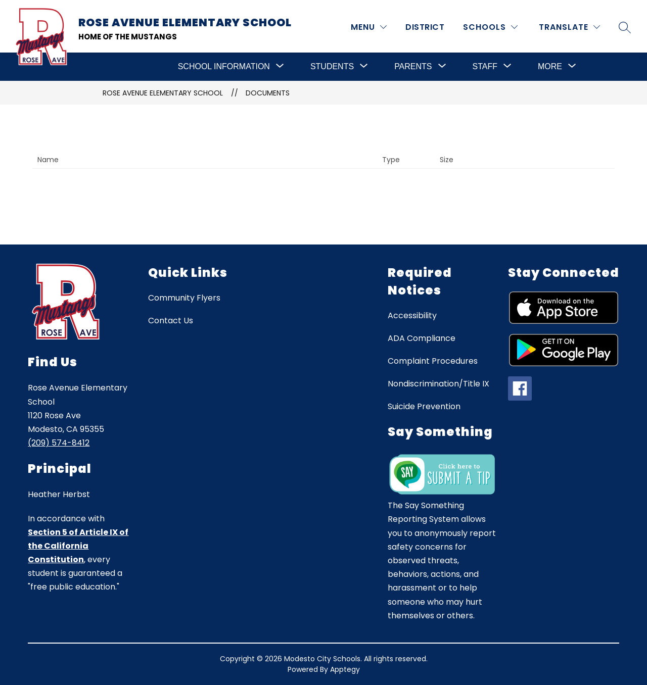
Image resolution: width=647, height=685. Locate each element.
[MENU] (368, 27)
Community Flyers (184, 298)
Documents (268, 93)
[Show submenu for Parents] (413, 67)
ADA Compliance (421, 338)
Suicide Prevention (424, 406)
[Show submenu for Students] (332, 67)
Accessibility (412, 315)
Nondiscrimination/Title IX (438, 383)
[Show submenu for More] (550, 67)
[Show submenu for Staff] (485, 67)
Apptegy (345, 669)
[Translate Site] (569, 27)
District (424, 27)
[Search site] (625, 27)
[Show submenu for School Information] (224, 67)
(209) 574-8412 (58, 443)
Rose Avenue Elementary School (163, 93)
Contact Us (170, 320)
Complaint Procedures (433, 361)
